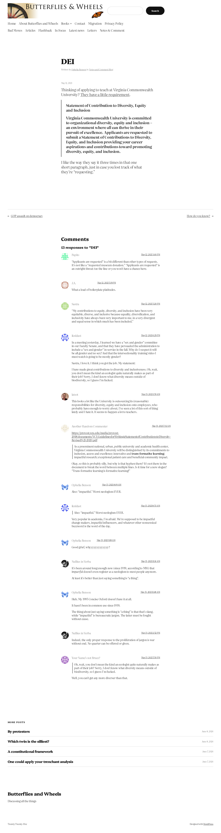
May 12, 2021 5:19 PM (106, 282)
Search (155, 10)
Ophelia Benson (78, 69)
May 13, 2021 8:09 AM (111, 484)
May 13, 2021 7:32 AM (161, 425)
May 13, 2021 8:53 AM (150, 505)
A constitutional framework (30, 751)
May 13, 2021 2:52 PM (150, 632)
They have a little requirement (105, 94)
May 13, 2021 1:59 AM (150, 394)
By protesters (19, 731)
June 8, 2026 (207, 731)
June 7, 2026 (207, 751)
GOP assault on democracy (27, 216)
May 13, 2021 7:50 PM (150, 657)
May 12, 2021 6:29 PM (150, 335)
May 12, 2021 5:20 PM (150, 303)
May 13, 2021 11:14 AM (150, 561)
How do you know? (198, 216)
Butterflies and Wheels (34, 793)
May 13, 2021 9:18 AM (106, 540)
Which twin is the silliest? (28, 741)
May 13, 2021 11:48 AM (150, 591)
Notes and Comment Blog (101, 69)
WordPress (208, 823)
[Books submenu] (71, 23)
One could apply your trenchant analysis (40, 762)
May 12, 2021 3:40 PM (150, 254)
